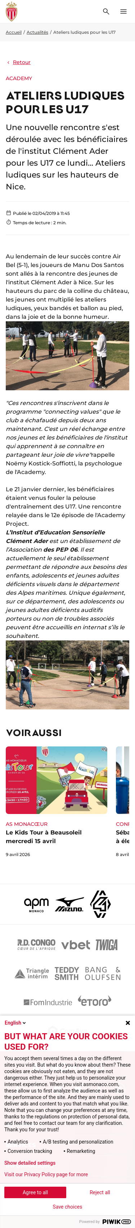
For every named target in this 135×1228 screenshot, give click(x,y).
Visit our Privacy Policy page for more (46, 1174)
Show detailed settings (29, 1163)
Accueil (14, 32)
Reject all (100, 1192)
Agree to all (35, 1192)
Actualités (37, 32)
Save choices (67, 1207)
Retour (18, 62)
